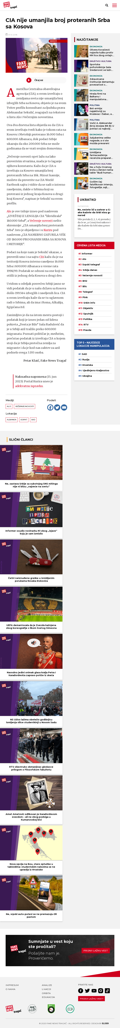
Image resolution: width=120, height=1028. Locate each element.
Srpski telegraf (91, 264)
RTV (86, 324)
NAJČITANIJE (87, 39)
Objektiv (88, 308)
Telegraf (87, 291)
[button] (114, 5)
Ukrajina (87, 376)
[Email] (64, 407)
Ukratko (88, 200)
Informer (87, 253)
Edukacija (48, 997)
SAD (33, 420)
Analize (47, 985)
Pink (85, 297)
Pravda (87, 330)
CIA (41, 257)
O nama (10, 989)
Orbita (46, 993)
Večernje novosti (41, 220)
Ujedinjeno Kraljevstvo (96, 370)
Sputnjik (88, 313)
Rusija (85, 359)
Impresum (12, 985)
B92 (84, 281)
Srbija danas (90, 270)
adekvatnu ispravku (29, 386)
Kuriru (48, 230)
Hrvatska (87, 365)
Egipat (24, 420)
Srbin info (89, 302)
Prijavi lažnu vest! (91, 998)
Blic (84, 286)
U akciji (46, 989)
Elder (105, 1023)
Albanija (11, 420)
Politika (87, 319)
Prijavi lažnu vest (95, 950)
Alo (9, 211)
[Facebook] (50, 407)
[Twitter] (57, 407)
